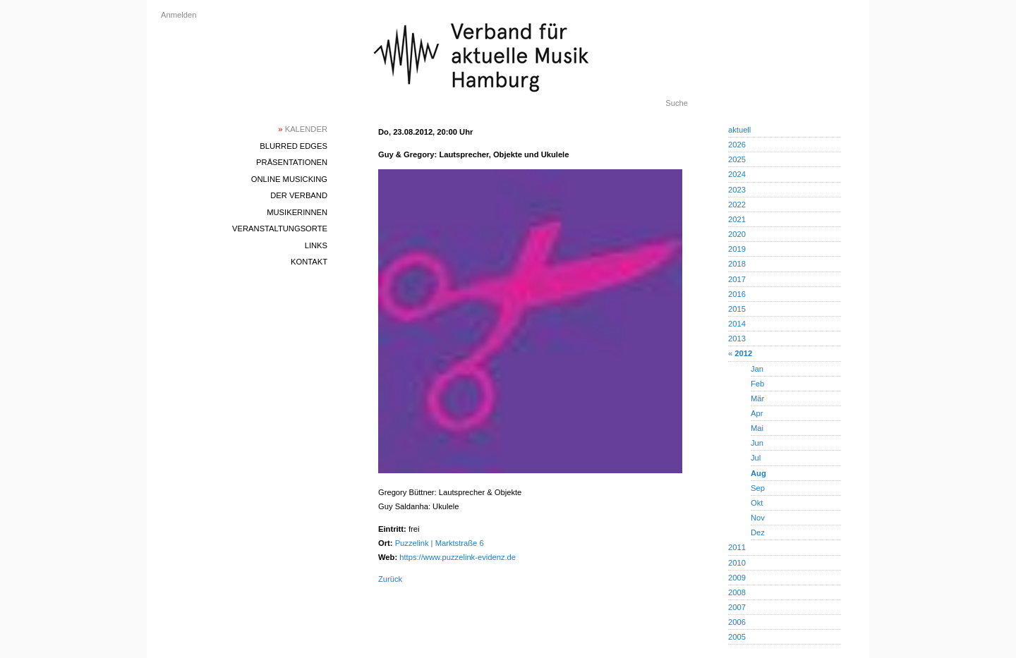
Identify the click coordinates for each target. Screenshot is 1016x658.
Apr (757, 413)
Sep (758, 488)
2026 (737, 144)
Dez (758, 532)
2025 (737, 159)
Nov (758, 517)
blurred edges (293, 146)
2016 (737, 294)
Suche (676, 103)
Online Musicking (289, 179)
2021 (737, 219)
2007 (737, 607)
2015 (737, 309)
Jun (757, 443)
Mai (757, 428)
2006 (737, 622)
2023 (737, 189)
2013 (737, 338)
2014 (737, 323)
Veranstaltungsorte (279, 228)
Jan (757, 369)
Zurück (390, 579)
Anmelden (178, 15)
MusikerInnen (297, 212)
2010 (737, 563)
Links (316, 245)
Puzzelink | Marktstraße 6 (439, 543)
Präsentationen (291, 162)
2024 (737, 174)
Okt (757, 503)
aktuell (739, 130)
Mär (757, 398)
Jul (756, 457)
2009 (737, 577)
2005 (737, 637)
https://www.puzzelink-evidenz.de (457, 557)
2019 (737, 249)
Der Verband (298, 195)
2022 (737, 204)
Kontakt (309, 261)
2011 (737, 547)
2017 (737, 279)
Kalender (302, 129)
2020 (737, 234)
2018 (737, 264)
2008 (737, 592)
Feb (757, 383)
